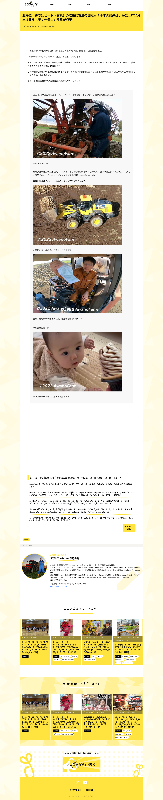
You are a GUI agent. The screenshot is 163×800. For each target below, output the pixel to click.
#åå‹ (118, 663)
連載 (110, 4)
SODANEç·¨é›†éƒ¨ (38, 638)
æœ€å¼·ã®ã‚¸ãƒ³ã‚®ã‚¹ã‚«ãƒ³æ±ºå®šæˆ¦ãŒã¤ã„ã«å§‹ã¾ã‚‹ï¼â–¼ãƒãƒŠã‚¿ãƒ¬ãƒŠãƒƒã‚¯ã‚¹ (81, 485)
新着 (51, 4)
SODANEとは (75, 790)
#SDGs (93, 656)
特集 (70, 4)
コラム (30, 545)
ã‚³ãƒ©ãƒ (25, 656)
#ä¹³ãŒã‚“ (57, 659)
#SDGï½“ (74, 656)
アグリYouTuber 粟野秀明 (46, 26)
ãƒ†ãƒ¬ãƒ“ (87, 731)
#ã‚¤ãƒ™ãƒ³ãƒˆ (134, 656)
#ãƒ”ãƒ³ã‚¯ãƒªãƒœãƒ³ (68, 659)
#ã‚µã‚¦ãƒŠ (125, 656)
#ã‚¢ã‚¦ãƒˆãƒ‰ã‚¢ (130, 659)
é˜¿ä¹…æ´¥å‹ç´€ (69, 638)
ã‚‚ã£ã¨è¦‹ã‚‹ (129, 527)
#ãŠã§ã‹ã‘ (128, 663)
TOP (23, 545)
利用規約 (89, 790)
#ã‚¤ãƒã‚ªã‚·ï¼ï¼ (121, 737)
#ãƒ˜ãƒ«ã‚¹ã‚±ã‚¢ (65, 656)
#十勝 (26, 539)
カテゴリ (90, 4)
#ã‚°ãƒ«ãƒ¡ (128, 734)
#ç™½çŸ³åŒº (126, 731)
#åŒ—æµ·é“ (119, 659)
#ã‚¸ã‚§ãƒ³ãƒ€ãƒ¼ (89, 659)
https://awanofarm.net (58, 586)
